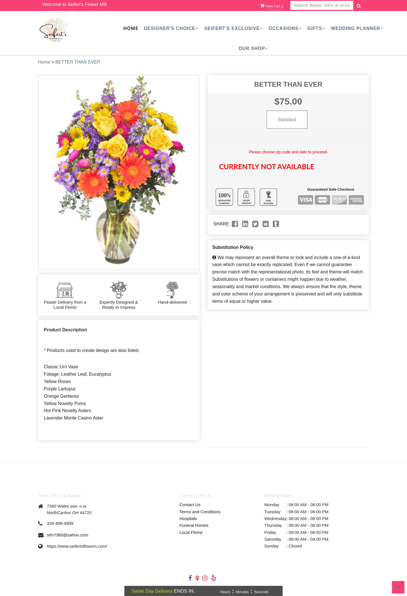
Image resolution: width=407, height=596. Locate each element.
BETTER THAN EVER (77, 62)
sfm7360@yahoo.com (67, 534)
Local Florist (190, 532)
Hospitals (188, 518)
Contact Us (189, 504)
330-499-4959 (60, 523)
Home (130, 28)
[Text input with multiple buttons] (321, 5)
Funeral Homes (194, 525)
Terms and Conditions (199, 511)
